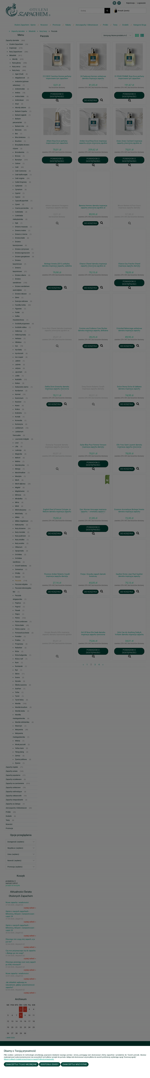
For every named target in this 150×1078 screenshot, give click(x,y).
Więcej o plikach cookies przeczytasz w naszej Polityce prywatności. (29, 1059)
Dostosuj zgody (50, 1064)
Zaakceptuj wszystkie (75, 1064)
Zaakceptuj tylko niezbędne (21, 1064)
